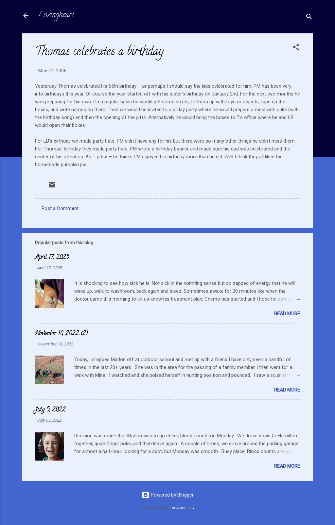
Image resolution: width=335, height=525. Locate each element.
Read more (287, 314)
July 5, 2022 (50, 410)
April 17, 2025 (52, 257)
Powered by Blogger (168, 495)
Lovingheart (56, 15)
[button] (296, 48)
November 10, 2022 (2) (61, 334)
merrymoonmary (181, 508)
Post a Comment (60, 208)
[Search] (309, 18)
